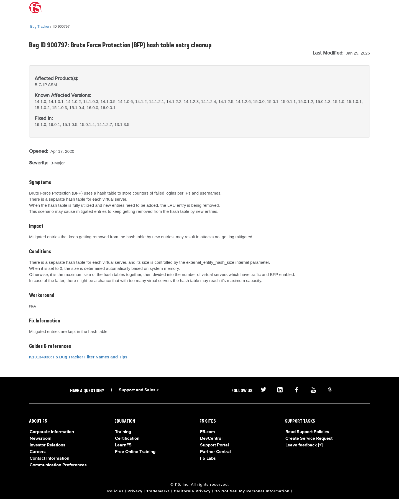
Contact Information (49, 458)
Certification (127, 438)
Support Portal (214, 445)
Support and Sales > (139, 390)
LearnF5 (123, 445)
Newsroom (41, 438)
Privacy (134, 491)
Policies (115, 491)
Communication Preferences (58, 465)
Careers (38, 452)
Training (123, 432)
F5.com (207, 432)
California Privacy (192, 491)
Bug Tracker (39, 26)
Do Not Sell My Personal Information (252, 491)
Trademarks (158, 491)
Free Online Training (135, 452)
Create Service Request (308, 438)
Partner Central (215, 452)
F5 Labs (208, 458)
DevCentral (211, 438)
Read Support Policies (307, 432)
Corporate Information (52, 432)
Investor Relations (47, 445)
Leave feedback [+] (304, 445)
